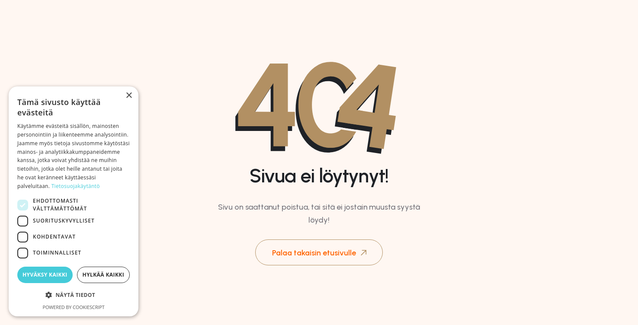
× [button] (128, 95)
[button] (73, 295)
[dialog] (73, 201)
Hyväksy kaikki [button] (44, 274)
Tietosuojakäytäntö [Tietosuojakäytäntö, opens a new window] (75, 186)
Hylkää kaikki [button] (103, 274)
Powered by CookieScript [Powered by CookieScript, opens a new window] (73, 307)
